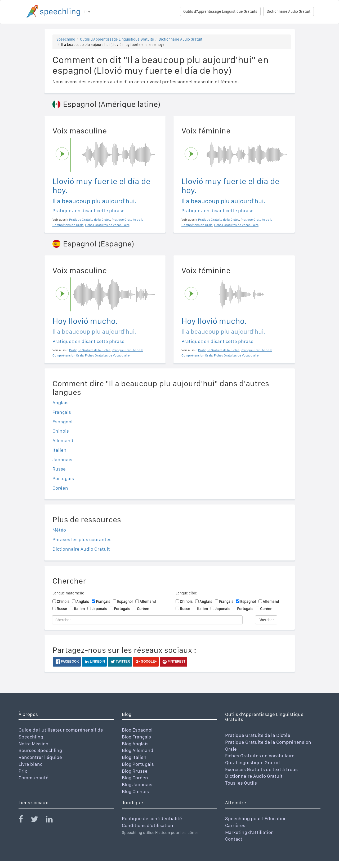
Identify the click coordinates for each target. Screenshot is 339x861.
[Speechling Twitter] (38, 820)
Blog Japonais (137, 784)
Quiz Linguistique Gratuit (252, 762)
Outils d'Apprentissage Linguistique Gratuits (220, 11)
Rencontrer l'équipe (40, 757)
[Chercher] (147, 619)
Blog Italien (134, 757)
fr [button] (87, 12)
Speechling (65, 39)
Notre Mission (33, 743)
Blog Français (136, 737)
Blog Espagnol (137, 730)
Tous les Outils (241, 783)
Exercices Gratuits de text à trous (261, 769)
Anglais (60, 402)
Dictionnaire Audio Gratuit (288, 11)
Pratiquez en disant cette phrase (88, 210)
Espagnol (62, 421)
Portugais (63, 478)
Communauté (33, 777)
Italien (59, 450)
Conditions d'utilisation (147, 825)
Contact (233, 839)
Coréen (60, 488)
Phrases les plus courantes (81, 539)
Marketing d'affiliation (249, 832)
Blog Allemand (137, 750)
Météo (59, 530)
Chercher (266, 620)
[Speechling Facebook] (24, 820)
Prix (23, 771)
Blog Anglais (135, 743)
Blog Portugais (138, 764)
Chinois (60, 431)
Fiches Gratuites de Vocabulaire (260, 755)
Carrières (235, 825)
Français (61, 412)
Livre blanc (30, 764)
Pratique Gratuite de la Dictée (257, 735)
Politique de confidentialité (152, 818)
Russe (59, 469)
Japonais (62, 459)
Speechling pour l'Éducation (256, 818)
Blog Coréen (135, 777)
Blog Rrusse (135, 771)
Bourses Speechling (40, 750)
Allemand (62, 440)
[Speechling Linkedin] (52, 820)
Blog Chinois (135, 791)
